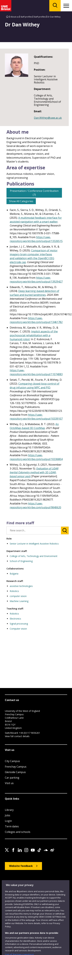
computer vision (18, 596)
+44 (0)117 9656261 (29, 732)
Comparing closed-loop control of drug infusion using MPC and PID (34, 385)
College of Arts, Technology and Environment (33, 556)
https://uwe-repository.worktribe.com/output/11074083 (36, 372)
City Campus (12, 761)
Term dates (12, 826)
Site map (9, 881)
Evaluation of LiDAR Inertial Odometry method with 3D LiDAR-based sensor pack (34, 472)
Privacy (34, 881)
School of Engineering (21, 561)
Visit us (9, 783)
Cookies (45, 881)
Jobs (7, 815)
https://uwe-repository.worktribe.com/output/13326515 (36, 239)
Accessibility (22, 881)
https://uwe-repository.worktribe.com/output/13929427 (36, 279)
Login (8, 821)
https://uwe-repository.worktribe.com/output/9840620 (35, 505)
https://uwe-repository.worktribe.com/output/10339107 (36, 416)
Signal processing (19, 623)
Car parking (12, 777)
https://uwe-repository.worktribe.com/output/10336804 (36, 457)
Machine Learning (19, 601)
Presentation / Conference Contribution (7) (34, 193)
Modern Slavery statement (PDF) (19, 885)
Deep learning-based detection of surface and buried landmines (34, 293)
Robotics (14, 591)
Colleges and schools (17, 832)
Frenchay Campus (15, 766)
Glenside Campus (15, 772)
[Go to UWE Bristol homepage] (7, 16)
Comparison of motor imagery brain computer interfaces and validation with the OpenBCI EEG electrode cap (34, 256)
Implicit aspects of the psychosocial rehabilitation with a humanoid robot (34, 335)
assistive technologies (21, 586)
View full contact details (17, 736)
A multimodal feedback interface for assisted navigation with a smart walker (36, 219)
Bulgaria (14, 573)
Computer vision (18, 628)
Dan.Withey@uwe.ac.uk (48, 118)
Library (9, 810)
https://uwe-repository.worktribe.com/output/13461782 (36, 320)
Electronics (15, 618)
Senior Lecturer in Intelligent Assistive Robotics (34, 543)
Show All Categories (21, 201)
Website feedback (21, 866)
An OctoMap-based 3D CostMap (34, 426)
